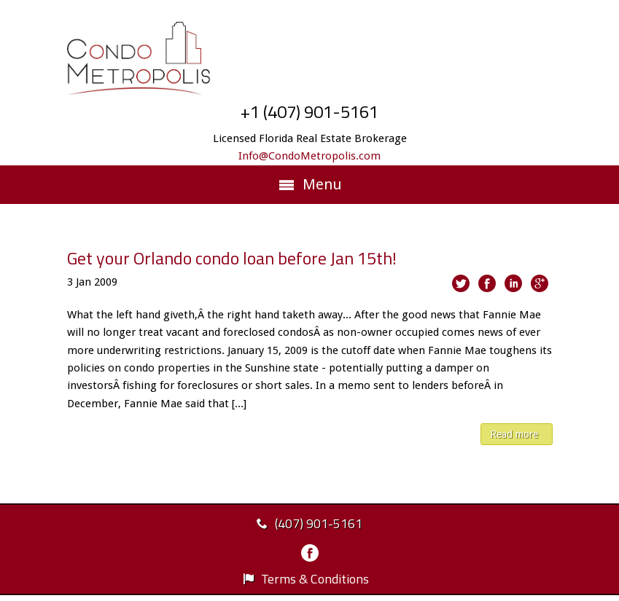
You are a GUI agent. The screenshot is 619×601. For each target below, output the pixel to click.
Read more (514, 434)
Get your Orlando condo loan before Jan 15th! (232, 258)
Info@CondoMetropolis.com (309, 155)
